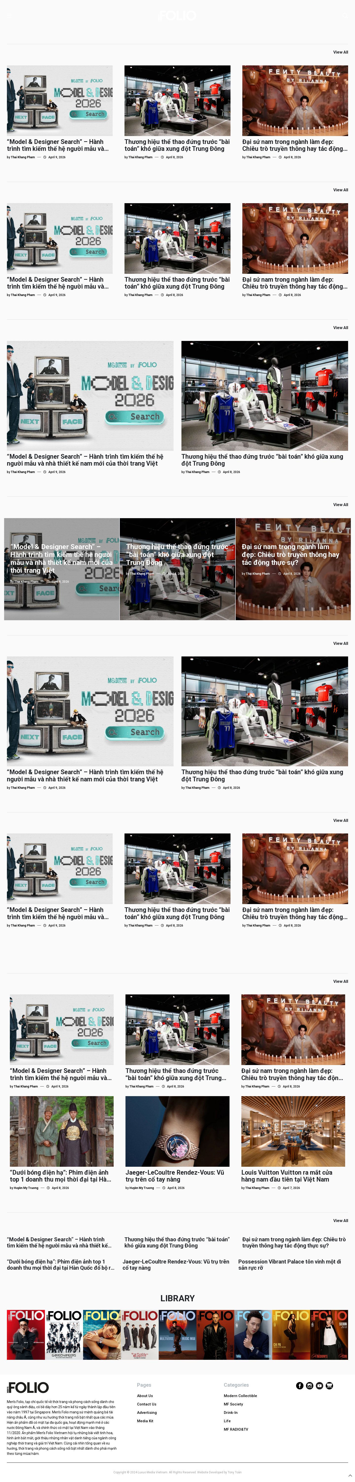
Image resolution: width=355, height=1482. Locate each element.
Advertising (147, 1412)
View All (340, 52)
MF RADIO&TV (236, 1429)
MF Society (233, 1404)
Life (227, 1421)
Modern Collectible (240, 1396)
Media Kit (145, 1421)
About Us (145, 1396)
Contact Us (146, 1404)
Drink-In (231, 1412)
